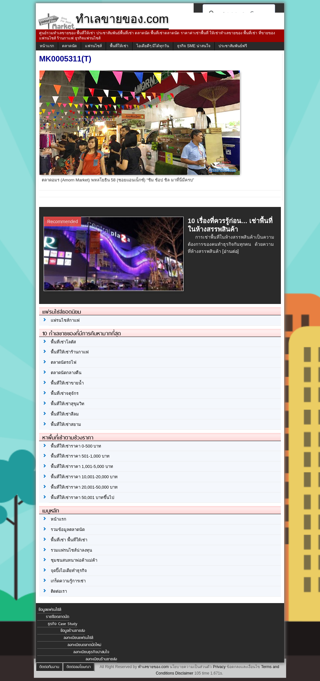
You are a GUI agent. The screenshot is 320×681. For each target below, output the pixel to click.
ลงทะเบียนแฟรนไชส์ (78, 637)
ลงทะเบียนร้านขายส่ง (101, 659)
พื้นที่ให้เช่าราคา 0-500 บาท (76, 446)
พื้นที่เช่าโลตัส (63, 342)
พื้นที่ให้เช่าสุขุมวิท (67, 403)
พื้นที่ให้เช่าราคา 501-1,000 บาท (80, 456)
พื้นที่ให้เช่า (119, 46)
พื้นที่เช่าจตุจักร (65, 393)
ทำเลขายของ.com (153, 667)
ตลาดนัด (69, 46)
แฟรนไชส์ (93, 46)
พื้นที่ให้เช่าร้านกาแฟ (70, 352)
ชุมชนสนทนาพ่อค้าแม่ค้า (74, 560)
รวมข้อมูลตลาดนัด (68, 529)
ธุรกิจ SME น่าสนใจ (193, 46)
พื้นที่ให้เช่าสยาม (66, 424)
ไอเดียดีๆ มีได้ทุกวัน (152, 46)
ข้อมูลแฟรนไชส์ (49, 609)
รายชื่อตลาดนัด (57, 616)
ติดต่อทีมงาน (49, 667)
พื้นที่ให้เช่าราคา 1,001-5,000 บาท (82, 466)
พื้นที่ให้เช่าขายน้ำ (67, 383)
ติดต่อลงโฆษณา (79, 667)
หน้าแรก (47, 46)
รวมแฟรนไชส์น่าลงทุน (71, 550)
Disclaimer (184, 673)
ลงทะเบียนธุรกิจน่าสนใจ (91, 652)
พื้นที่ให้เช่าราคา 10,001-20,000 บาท (84, 476)
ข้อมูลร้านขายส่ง (72, 630)
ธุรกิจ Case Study (62, 624)
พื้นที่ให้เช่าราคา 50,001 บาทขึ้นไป (82, 497)
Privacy (219, 667)
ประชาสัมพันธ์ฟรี (233, 46)
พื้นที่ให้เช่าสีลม (65, 414)
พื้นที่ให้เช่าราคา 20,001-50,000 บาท (84, 487)
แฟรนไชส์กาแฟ (65, 320)
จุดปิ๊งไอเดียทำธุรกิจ (69, 570)
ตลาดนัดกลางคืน (66, 372)
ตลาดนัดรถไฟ (63, 362)
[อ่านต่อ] (230, 251)
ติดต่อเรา (59, 591)
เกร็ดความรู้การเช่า (68, 580)
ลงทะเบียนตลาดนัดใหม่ (84, 645)
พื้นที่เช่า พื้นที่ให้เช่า (69, 539)
